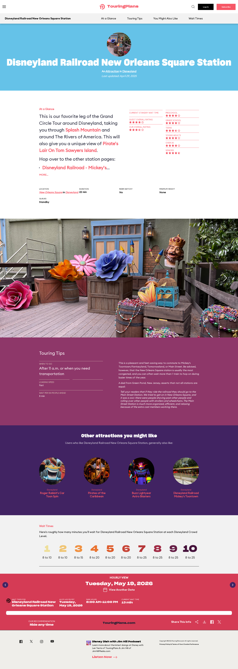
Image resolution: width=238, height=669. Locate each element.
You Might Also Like (165, 18)
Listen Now (105, 657)
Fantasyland (139, 366)
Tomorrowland (155, 366)
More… (43, 174)
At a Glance (108, 18)
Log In (206, 7)
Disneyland (129, 71)
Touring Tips (134, 18)
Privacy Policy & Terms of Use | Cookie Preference (179, 644)
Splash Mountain (83, 130)
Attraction (112, 71)
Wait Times (196, 18)
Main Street (175, 366)
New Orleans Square (50, 192)
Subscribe (226, 7)
